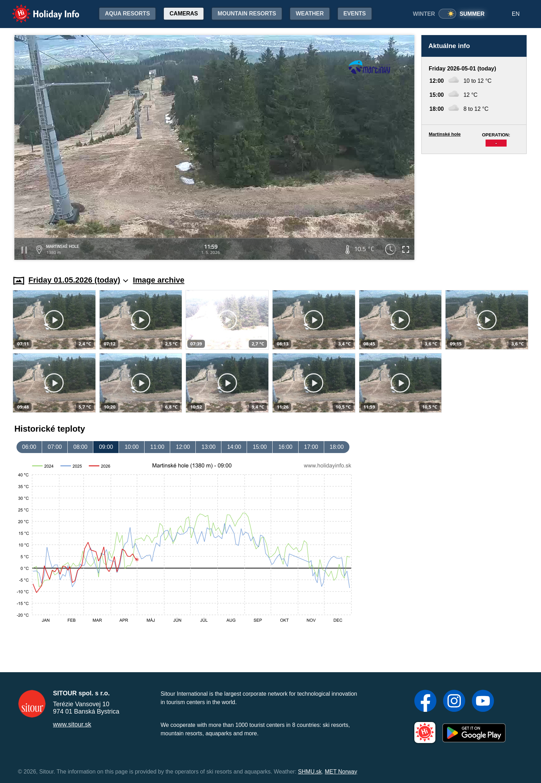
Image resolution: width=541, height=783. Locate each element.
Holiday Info (39, 9)
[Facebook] (425, 702)
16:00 (285, 447)
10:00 (132, 447)
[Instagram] (454, 702)
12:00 (183, 447)
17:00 (311, 447)
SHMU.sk (310, 772)
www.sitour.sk (72, 724)
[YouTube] (483, 702)
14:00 (234, 447)
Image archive (159, 280)
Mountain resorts (247, 13)
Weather (310, 13)
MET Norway (341, 772)
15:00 (260, 447)
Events (354, 13)
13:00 (208, 447)
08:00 (80, 447)
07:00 (55, 447)
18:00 (337, 447)
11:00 (157, 447)
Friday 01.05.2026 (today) (78, 280)
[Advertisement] (474, 208)
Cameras (183, 13)
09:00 (106, 447)
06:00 (29, 447)
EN (516, 14)
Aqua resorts (127, 13)
